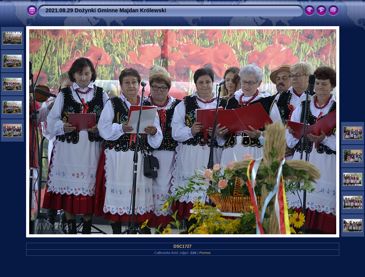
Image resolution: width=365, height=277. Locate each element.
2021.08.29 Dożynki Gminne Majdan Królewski (106, 10)
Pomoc (205, 252)
